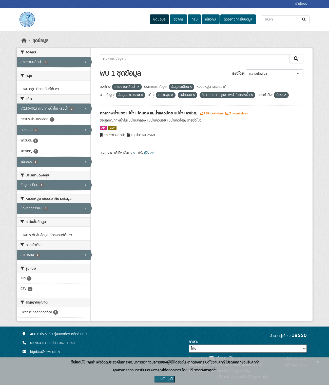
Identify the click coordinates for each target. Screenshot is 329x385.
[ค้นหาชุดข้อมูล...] (285, 19)
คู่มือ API (149, 152)
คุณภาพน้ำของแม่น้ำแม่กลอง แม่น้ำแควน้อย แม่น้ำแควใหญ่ (149, 113)
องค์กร (178, 19)
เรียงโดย (238, 73)
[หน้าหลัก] (24, 40)
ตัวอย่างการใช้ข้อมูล (238, 19)
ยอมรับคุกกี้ (165, 378)
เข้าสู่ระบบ (301, 4)
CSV (112, 128)
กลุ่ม (194, 19)
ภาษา (193, 341)
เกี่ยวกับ (210, 19)
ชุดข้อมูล (159, 19)
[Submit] (304, 19)
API (103, 128)
